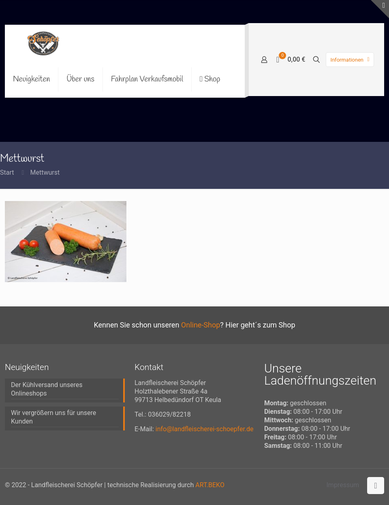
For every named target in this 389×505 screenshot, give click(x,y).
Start (7, 172)
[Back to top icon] (375, 485)
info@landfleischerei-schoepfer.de (205, 429)
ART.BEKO (209, 485)
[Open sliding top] (380, 9)
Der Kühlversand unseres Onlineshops (47, 389)
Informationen (350, 60)
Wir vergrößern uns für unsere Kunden (53, 417)
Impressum (343, 485)
